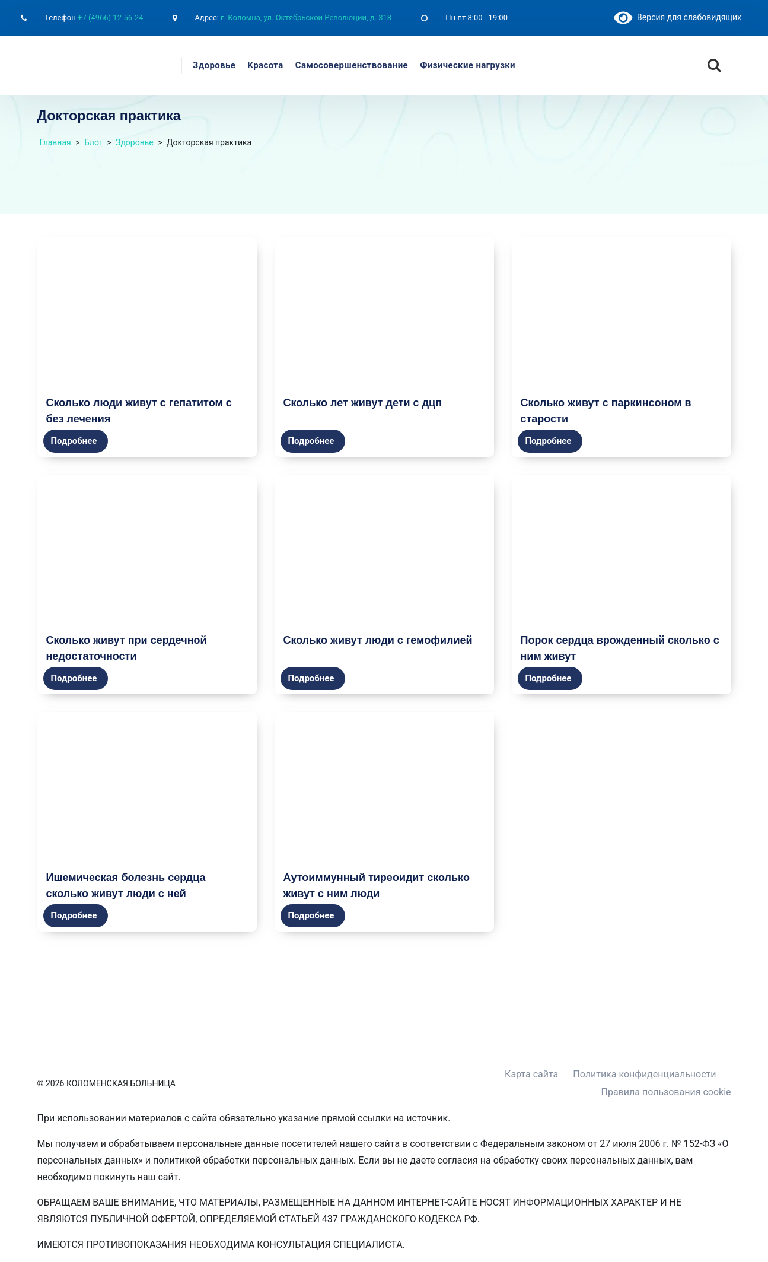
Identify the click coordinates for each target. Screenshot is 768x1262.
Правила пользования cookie (666, 1092)
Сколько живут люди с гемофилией (378, 640)
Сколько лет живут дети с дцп (362, 402)
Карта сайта (531, 1074)
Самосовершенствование (351, 65)
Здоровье (214, 65)
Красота (265, 65)
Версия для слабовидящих (677, 17)
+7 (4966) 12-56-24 (110, 17)
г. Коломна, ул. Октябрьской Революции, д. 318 (306, 17)
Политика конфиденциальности (644, 1074)
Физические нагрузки (467, 65)
